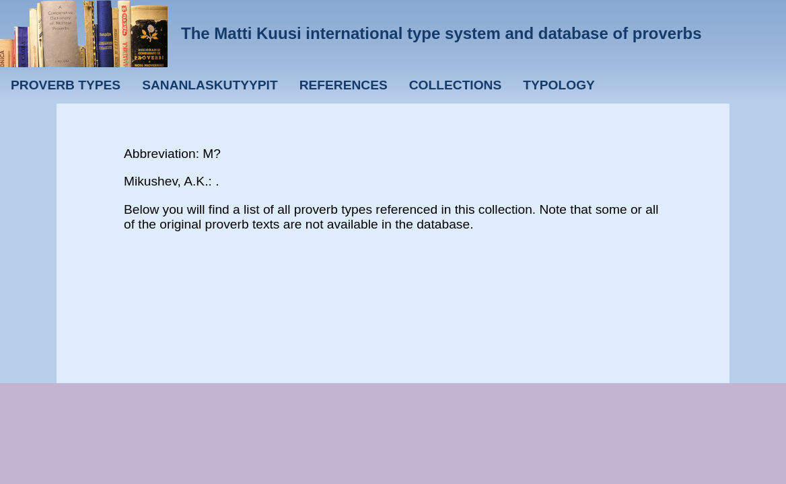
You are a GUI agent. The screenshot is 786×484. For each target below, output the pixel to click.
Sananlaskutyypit (209, 85)
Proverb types (65, 85)
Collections (455, 85)
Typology (559, 85)
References (343, 85)
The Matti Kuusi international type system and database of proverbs (441, 33)
